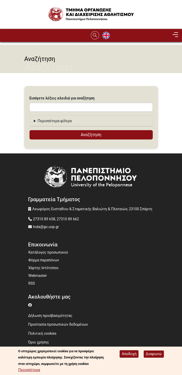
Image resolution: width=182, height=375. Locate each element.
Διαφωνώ (154, 355)
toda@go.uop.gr (46, 227)
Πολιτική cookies (42, 333)
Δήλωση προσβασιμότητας (50, 316)
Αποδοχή (129, 355)
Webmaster (37, 276)
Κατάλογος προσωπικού (48, 252)
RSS (31, 283)
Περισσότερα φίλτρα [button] (55, 121)
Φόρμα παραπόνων (43, 260)
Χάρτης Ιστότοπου (43, 268)
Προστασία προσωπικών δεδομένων (58, 324)
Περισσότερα (29, 371)
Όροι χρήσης (38, 342)
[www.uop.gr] (91, 178)
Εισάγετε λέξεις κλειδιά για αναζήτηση (62, 98)
